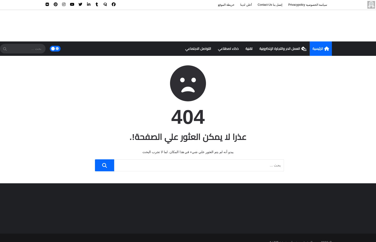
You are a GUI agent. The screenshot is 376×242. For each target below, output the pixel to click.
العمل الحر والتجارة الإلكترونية (283, 49)
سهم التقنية (278, 233)
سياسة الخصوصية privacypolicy (307, 4)
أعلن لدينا (246, 4)
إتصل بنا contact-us (270, 4)
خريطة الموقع (226, 4)
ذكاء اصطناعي (228, 49)
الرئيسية (320, 49)
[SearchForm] (5, 49)
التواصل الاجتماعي (198, 49)
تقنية (249, 49)
